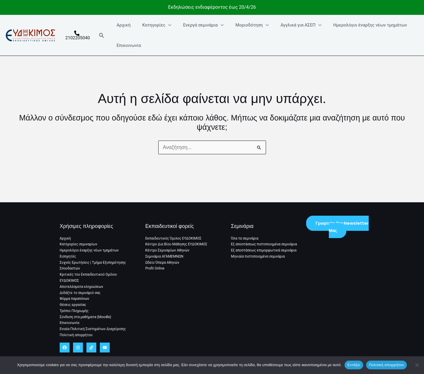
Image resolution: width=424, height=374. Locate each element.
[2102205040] (78, 35)
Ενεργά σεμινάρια (195, 25)
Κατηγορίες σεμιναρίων (78, 246)
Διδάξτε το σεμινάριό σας (80, 294)
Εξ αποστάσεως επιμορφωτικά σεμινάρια (264, 252)
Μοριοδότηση (240, 25)
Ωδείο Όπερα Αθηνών (162, 264)
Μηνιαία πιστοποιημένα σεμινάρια (258, 258)
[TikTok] (91, 347)
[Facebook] (65, 347)
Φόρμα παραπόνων (74, 299)
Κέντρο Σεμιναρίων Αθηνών (167, 252)
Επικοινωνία (129, 45)
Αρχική (124, 25)
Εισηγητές (68, 258)
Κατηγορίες (151, 25)
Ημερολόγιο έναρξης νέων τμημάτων (356, 25)
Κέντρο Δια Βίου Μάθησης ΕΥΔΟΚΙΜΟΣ (176, 246)
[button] (103, 35)
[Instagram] (78, 347)
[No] (417, 365)
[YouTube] (105, 347)
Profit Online (154, 270)
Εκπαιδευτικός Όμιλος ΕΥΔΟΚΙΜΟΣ (173, 240)
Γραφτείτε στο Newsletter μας (342, 228)
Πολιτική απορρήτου (76, 335)
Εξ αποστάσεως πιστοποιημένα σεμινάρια (264, 246)
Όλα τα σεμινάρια (244, 240)
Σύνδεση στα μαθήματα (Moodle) (85, 317)
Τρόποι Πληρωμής (74, 311)
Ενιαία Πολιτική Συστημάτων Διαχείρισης (93, 329)
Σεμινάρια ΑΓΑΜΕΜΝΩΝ (164, 258)
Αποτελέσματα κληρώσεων (81, 288)
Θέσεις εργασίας (73, 305)
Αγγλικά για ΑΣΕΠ (286, 25)
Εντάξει (353, 365)
